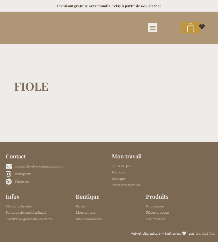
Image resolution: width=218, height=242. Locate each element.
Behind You (205, 233)
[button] (152, 27)
